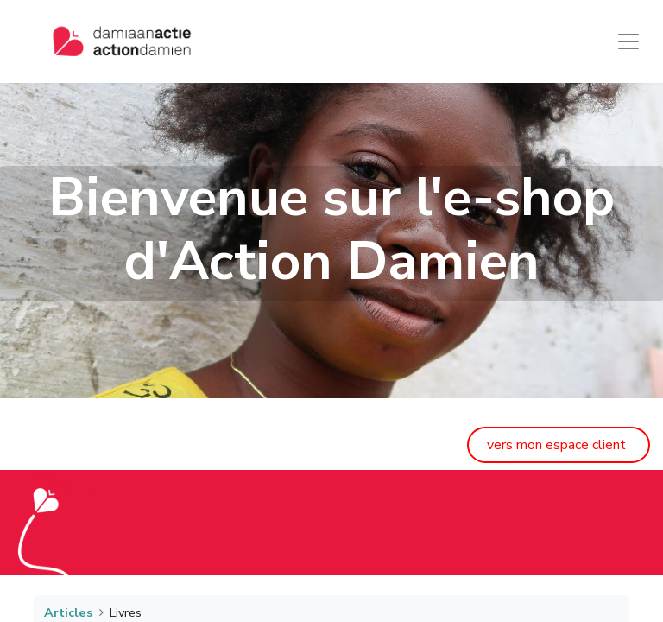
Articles (68, 612)
